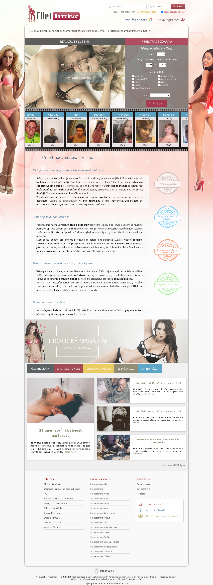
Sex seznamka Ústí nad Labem (103, 527)
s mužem (137, 197)
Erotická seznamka (98, 484)
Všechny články (40, 368)
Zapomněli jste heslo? (147, 11)
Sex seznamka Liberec (100, 532)
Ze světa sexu (125, 368)
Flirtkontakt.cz (70, 185)
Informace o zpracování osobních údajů (62, 489)
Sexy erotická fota (52, 513)
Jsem (151, 54)
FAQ (45, 493)
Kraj (145, 95)
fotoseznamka (48, 247)
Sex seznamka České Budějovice (104, 541)
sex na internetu (168, 78)
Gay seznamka (143, 489)
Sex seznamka (96, 489)
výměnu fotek (140, 78)
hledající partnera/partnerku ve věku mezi (156, 59)
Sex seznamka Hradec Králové (103, 546)
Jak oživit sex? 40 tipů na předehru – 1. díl (158, 411)
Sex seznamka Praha (99, 493)
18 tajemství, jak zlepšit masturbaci (60, 433)
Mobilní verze (107, 570)
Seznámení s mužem (53, 527)
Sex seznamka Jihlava (100, 517)
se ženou (118, 197)
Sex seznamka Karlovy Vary (102, 513)
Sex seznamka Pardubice (101, 537)
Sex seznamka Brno (99, 508)
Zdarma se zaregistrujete (63, 200)
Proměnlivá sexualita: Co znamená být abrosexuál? (158, 441)
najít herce (139, 84)
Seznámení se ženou (53, 522)
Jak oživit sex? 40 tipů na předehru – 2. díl (158, 383)
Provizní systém (144, 484)
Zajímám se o (156, 71)
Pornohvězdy (150, 368)
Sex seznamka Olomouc (101, 551)
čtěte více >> (71, 451)
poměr (137, 81)
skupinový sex (166, 75)
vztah (163, 81)
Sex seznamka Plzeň (99, 498)
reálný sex (139, 75)
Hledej (156, 103)
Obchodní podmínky (53, 484)
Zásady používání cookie (55, 503)
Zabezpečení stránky (53, 508)
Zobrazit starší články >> (173, 465)
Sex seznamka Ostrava (100, 503)
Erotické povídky (68, 368)
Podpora (141, 493)
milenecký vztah (142, 87)
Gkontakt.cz (80, 314)
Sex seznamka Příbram (100, 556)
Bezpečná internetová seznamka (58, 498)
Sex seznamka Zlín (98, 522)
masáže (164, 84)
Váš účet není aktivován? (124, 11)
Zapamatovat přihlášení (174, 11)
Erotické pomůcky (99, 368)
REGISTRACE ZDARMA (156, 41)
